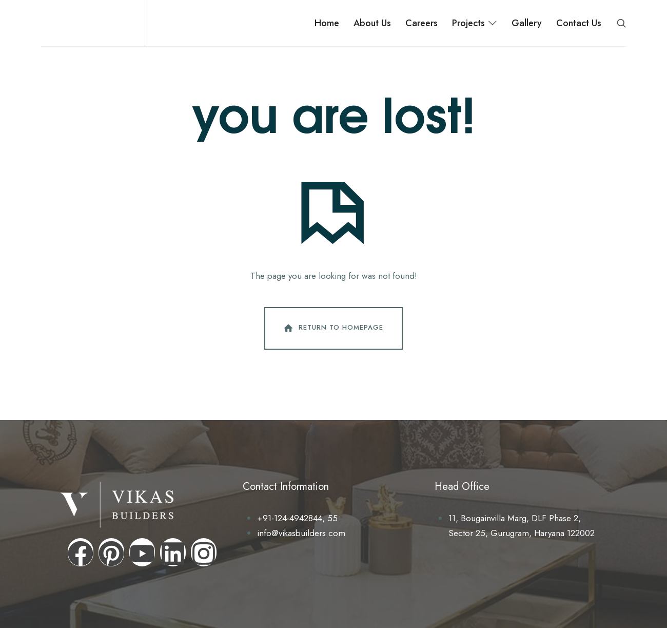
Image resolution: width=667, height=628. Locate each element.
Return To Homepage (332, 328)
